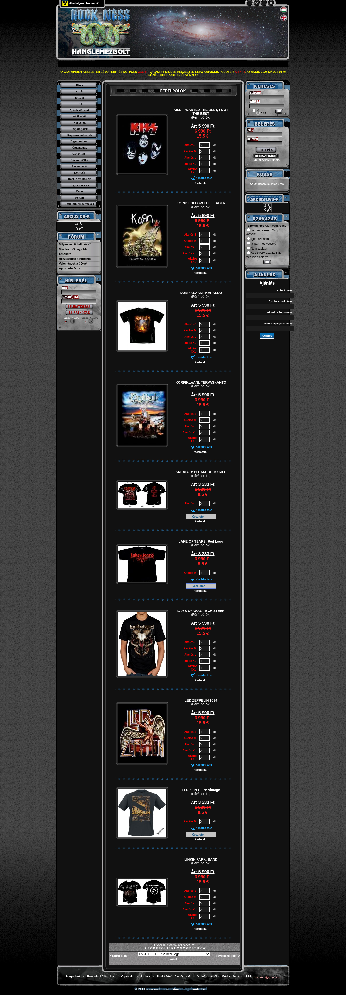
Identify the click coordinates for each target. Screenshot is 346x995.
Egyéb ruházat (80, 141)
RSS (249, 976)
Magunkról (73, 976)
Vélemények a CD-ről (73, 263)
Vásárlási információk (203, 976)
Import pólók (79, 129)
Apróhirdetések (69, 268)
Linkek (145, 976)
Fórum (79, 197)
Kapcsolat (127, 976)
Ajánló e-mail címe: (281, 301)
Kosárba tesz (204, 178)
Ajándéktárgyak (79, 110)
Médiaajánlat (230, 976)
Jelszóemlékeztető (267, 160)
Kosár (79, 191)
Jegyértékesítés (79, 185)
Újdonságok (79, 147)
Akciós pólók (79, 166)
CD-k (79, 91)
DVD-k (79, 97)
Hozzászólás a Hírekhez (75, 259)
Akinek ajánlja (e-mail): (278, 323)
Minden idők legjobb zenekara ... (73, 252)
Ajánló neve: (285, 290)
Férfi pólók (79, 116)
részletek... (200, 183)
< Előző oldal (119, 956)
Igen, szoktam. (258, 239)
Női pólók (80, 122)
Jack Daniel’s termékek (79, 204)
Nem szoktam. (258, 248)
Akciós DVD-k (79, 160)
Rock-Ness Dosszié (79, 179)
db (214, 145)
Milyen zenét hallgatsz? (75, 244)
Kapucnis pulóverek (79, 135)
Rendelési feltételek (100, 976)
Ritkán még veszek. (261, 243)
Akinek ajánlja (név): (280, 312)
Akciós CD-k (79, 154)
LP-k (79, 104)
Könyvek (79, 172)
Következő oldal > (227, 956)
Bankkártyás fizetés (170, 976)
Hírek (79, 85)
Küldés (267, 335)
